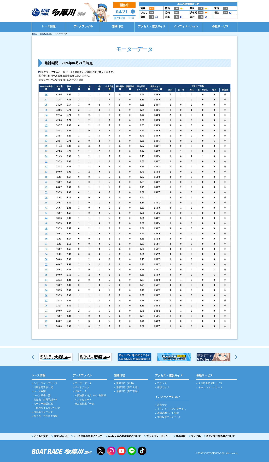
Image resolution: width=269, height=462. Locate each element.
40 (46, 120)
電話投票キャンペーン (169, 417)
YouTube (121, 451)
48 (46, 228)
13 (46, 171)
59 (46, 274)
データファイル (46, 34)
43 (46, 213)
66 (46, 295)
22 (46, 182)
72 (46, 151)
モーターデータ (83, 383)
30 (46, 110)
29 (46, 105)
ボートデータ (82, 387)
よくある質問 (41, 436)
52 (46, 326)
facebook (142, 451)
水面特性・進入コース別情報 (90, 395)
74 (46, 156)
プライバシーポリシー (158, 436)
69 (46, 146)
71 (46, 311)
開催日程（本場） (125, 383)
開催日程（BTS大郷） (128, 387)
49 (46, 233)
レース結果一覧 (42, 395)
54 (46, 254)
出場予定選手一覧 (43, 387)
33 (46, 192)
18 (46, 177)
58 (46, 269)
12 (46, 166)
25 (46, 187)
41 (46, 208)
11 (46, 161)
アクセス (162, 383)
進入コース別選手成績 (46, 416)
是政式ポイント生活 (168, 413)
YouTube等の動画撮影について (124, 436)
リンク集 (196, 436)
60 (46, 135)
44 (46, 218)
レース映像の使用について (87, 436)
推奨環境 (180, 436)
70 (46, 305)
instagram (111, 451)
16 (46, 94)
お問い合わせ (61, 436)
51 (46, 244)
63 (46, 141)
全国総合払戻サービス (210, 383)
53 (46, 249)
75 (46, 321)
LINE (131, 451)
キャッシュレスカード (210, 387)
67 (46, 300)
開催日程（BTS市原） (128, 391)
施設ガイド (163, 387)
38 (46, 197)
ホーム (34, 34)
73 (46, 316)
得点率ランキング (43, 412)
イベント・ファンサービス (171, 408)
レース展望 (40, 391)
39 (46, 202)
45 (46, 125)
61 (46, 280)
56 (46, 259)
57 (46, 264)
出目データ (81, 391)
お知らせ (162, 404)
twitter (101, 451)
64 (46, 290)
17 (46, 99)
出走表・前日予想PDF (45, 399)
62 (46, 285)
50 (46, 238)
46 (46, 223)
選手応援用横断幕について (220, 436)
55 (46, 130)
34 (46, 115)
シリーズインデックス (46, 383)
